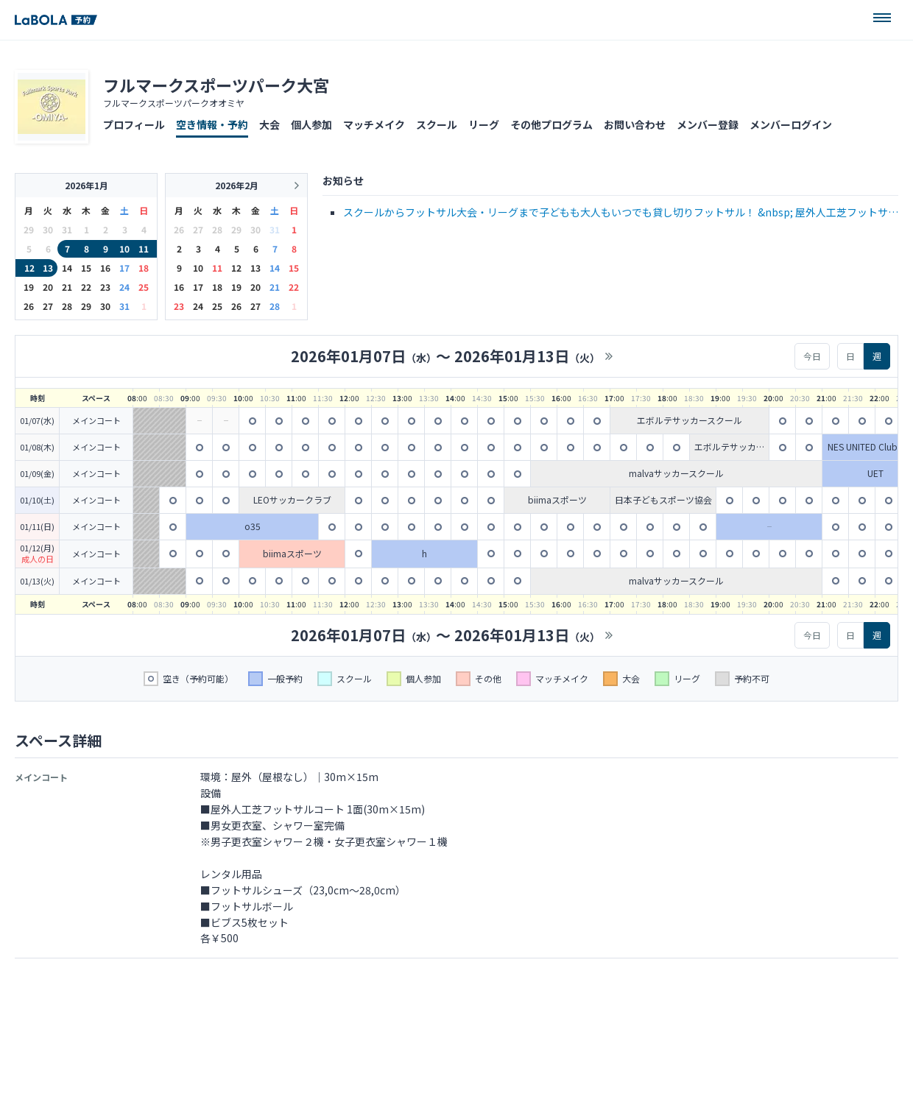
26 (29, 306)
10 (124, 248)
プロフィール (134, 124)
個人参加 (311, 124)
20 (48, 286)
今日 (812, 356)
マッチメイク (374, 124)
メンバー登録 (707, 124)
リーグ (483, 124)
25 (143, 286)
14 (67, 267)
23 (105, 286)
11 (143, 248)
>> (609, 356)
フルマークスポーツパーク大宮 (216, 85)
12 (29, 267)
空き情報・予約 (212, 124)
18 (143, 267)
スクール (436, 124)
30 (105, 306)
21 (67, 286)
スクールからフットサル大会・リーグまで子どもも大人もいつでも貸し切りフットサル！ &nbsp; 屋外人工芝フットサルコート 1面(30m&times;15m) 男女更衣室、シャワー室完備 (620, 213)
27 (48, 306)
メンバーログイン (791, 124)
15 (86, 267)
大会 (269, 124)
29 (86, 306)
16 (105, 267)
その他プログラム (551, 124)
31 (124, 306)
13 (48, 267)
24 (124, 286)
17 (124, 267)
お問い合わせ (635, 124)
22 (86, 286)
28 (67, 306)
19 (29, 286)
